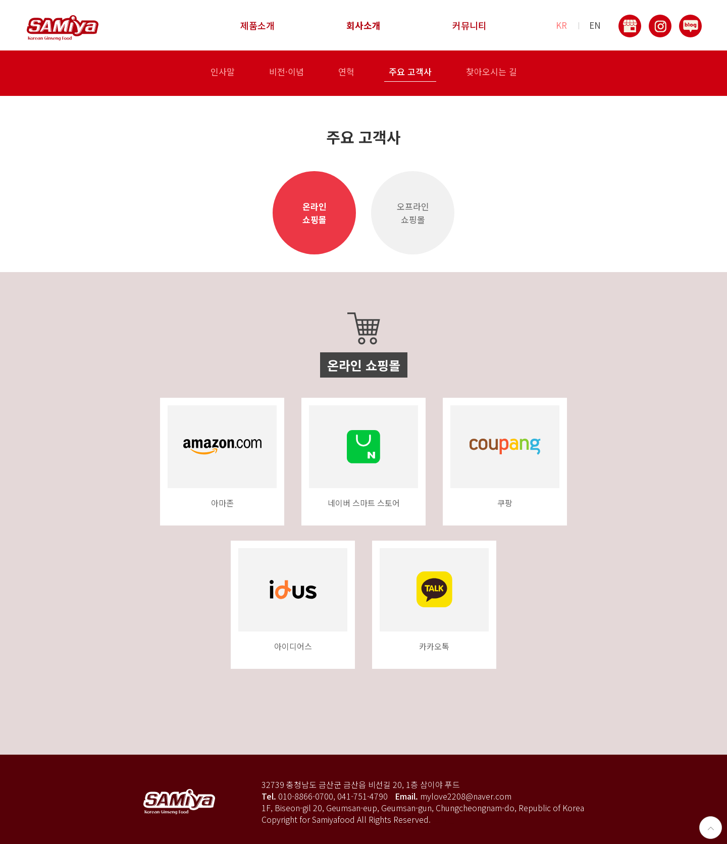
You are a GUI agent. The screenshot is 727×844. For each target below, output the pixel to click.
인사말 (223, 72)
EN (595, 25)
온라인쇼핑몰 (314, 213)
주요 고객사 (410, 72)
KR (561, 25)
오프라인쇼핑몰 (413, 213)
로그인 (444, 819)
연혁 (346, 72)
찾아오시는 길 (491, 72)
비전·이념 (286, 72)
